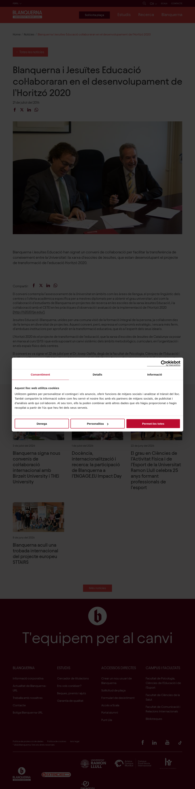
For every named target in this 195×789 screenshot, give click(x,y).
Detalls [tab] (97, 374)
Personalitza (97, 423)
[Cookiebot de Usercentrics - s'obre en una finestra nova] (163, 363)
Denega (42, 423)
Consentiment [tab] (40, 374)
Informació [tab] (154, 374)
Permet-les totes (153, 423)
